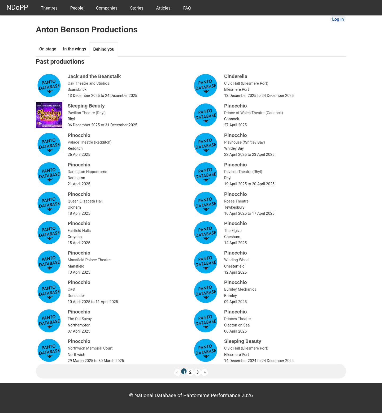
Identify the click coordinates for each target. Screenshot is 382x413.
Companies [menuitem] (107, 8)
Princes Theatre (237, 319)
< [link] (177, 372)
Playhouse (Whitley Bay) (244, 142)
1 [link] (184, 372)
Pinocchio (235, 106)
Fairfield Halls (79, 231)
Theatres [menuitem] (49, 8)
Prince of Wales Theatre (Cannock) (253, 113)
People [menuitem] (76, 8)
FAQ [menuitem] (187, 8)
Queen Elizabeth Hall (85, 201)
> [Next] (204, 372)
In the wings (74, 48)
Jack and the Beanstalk (94, 76)
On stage (47, 48)
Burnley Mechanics (240, 289)
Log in (338, 19)
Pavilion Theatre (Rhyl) (87, 113)
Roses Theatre (236, 201)
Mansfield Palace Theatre (89, 260)
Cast (71, 289)
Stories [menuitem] (136, 8)
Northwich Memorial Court (90, 348)
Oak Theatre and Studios (88, 83)
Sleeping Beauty (86, 106)
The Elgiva (233, 231)
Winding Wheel (236, 260)
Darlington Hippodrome (87, 172)
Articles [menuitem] (163, 8)
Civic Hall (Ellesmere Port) (246, 83)
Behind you (104, 49)
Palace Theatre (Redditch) (90, 142)
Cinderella (235, 76)
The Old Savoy (80, 319)
